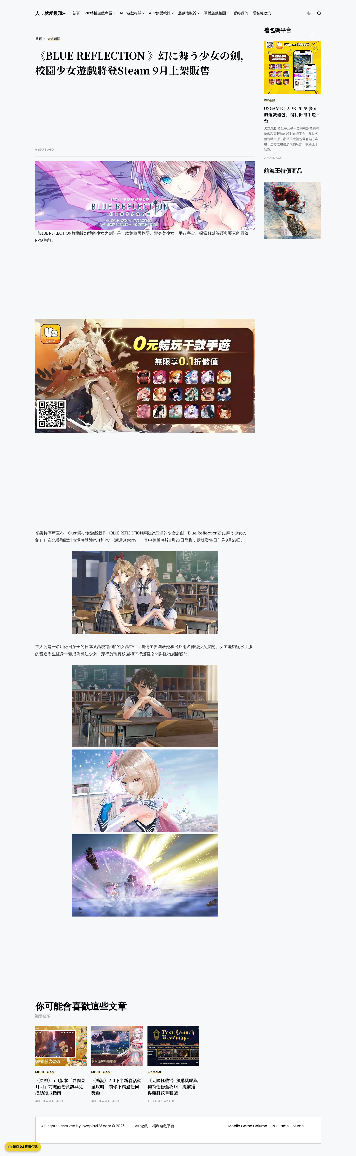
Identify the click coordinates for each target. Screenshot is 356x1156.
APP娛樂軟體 (160, 13)
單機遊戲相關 (215, 13)
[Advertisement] (145, 116)
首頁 (76, 13)
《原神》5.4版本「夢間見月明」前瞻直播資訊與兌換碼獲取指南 (60, 1086)
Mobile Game (45, 1072)
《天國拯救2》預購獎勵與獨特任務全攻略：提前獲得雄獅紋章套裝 (172, 1086)
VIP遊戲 (269, 100)
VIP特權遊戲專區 (98, 13)
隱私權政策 (262, 13)
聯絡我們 (240, 13)
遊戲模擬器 (187, 13)
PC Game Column (288, 1126)
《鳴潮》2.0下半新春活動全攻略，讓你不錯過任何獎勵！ (116, 1086)
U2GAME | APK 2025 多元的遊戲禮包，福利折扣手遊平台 (292, 114)
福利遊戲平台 (163, 1126)
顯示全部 (42, 1016)
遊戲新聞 (54, 39)
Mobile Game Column (247, 1126)
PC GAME (154, 1072)
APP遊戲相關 (130, 13)
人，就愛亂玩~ (50, 13)
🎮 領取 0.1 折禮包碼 (22, 1146)
